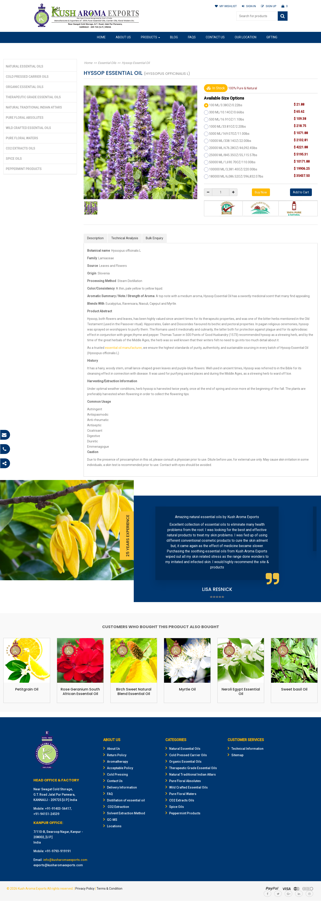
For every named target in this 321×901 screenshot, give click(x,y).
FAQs (192, 37)
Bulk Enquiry (154, 238)
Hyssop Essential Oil (133, 63)
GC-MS (110, 820)
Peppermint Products (24, 169)
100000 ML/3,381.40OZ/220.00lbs (233, 169)
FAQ (108, 794)
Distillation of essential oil (124, 800)
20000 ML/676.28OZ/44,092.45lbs (233, 148)
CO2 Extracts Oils (20, 148)
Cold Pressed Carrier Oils (27, 76)
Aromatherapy (115, 762)
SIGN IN (249, 6)
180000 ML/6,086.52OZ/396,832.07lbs (236, 176)
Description (95, 238)
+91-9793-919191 (58, 851)
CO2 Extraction (116, 807)
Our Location (245, 37)
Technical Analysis (124, 238)
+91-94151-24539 (46, 814)
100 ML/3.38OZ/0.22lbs (225, 105)
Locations (112, 826)
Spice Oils (14, 158)
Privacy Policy (85, 889)
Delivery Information (120, 787)
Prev (144, 548)
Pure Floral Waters (22, 138)
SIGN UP (268, 6)
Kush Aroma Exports (32, 889)
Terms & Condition (109, 889)
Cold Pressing (115, 774)
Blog (174, 37)
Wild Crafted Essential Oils (28, 128)
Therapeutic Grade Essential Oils (33, 97)
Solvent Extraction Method (124, 813)
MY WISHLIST (225, 6)
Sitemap (235, 755)
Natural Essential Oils (24, 66)
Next (310, 548)
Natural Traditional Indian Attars (34, 107)
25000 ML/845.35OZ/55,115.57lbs (233, 155)
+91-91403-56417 (58, 809)
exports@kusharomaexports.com (58, 865)
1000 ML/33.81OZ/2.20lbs (227, 126)
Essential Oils (105, 63)
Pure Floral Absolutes (24, 117)
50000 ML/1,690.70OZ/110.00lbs (232, 162)
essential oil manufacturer (123, 347)
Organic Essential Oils (24, 87)
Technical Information (245, 749)
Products (150, 37)
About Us (123, 37)
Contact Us (215, 37)
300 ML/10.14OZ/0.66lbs (226, 112)
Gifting (271, 37)
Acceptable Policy (118, 768)
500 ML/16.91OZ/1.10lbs (226, 119)
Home (101, 37)
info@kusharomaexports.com (65, 860)
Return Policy (114, 755)
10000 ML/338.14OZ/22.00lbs (230, 141)
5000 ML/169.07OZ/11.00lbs (229, 133)
